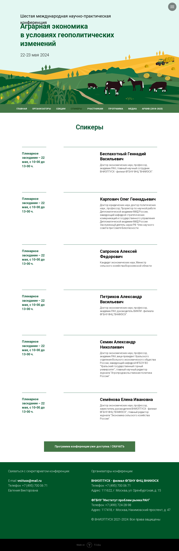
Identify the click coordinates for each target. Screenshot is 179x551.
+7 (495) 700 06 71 (35, 485)
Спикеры (76, 108)
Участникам (95, 108)
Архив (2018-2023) (152, 108)
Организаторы (41, 108)
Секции (61, 108)
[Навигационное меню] (172, 7)
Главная (21, 108)
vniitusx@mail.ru (30, 480)
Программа (115, 108)
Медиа (132, 108)
